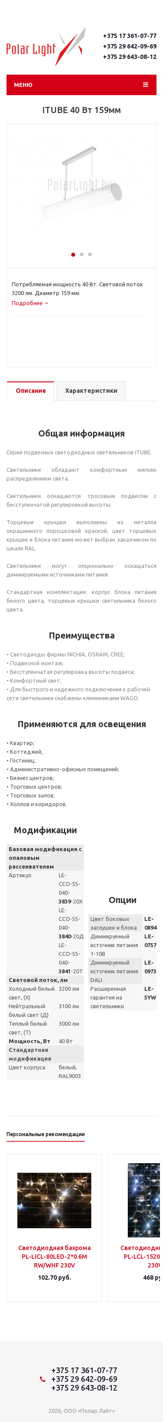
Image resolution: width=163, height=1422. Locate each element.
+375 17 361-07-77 (129, 36)
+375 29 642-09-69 (129, 46)
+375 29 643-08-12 (129, 57)
